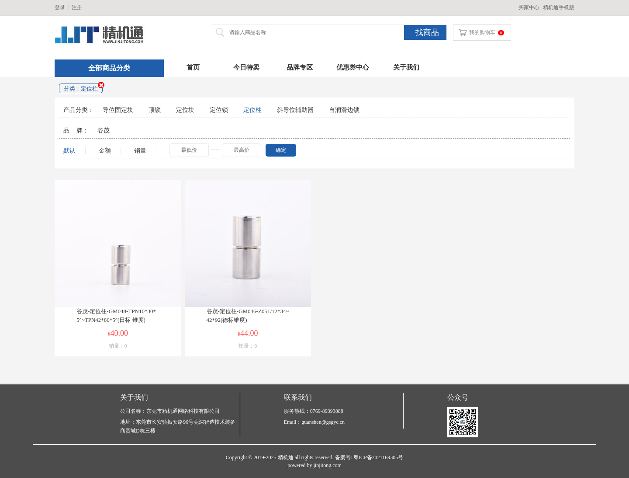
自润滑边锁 (344, 109)
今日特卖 (246, 67)
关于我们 (406, 67)
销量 (140, 150)
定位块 (185, 109)
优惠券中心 (352, 67)
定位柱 (252, 109)
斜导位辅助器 (295, 109)
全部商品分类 (109, 68)
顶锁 (155, 109)
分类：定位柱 (81, 88)
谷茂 (103, 130)
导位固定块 (118, 109)
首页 (193, 67)
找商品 (427, 32)
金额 (107, 150)
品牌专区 (300, 67)
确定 (281, 150)
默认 (69, 150)
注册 (77, 7)
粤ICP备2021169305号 (378, 457)
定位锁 (219, 109)
